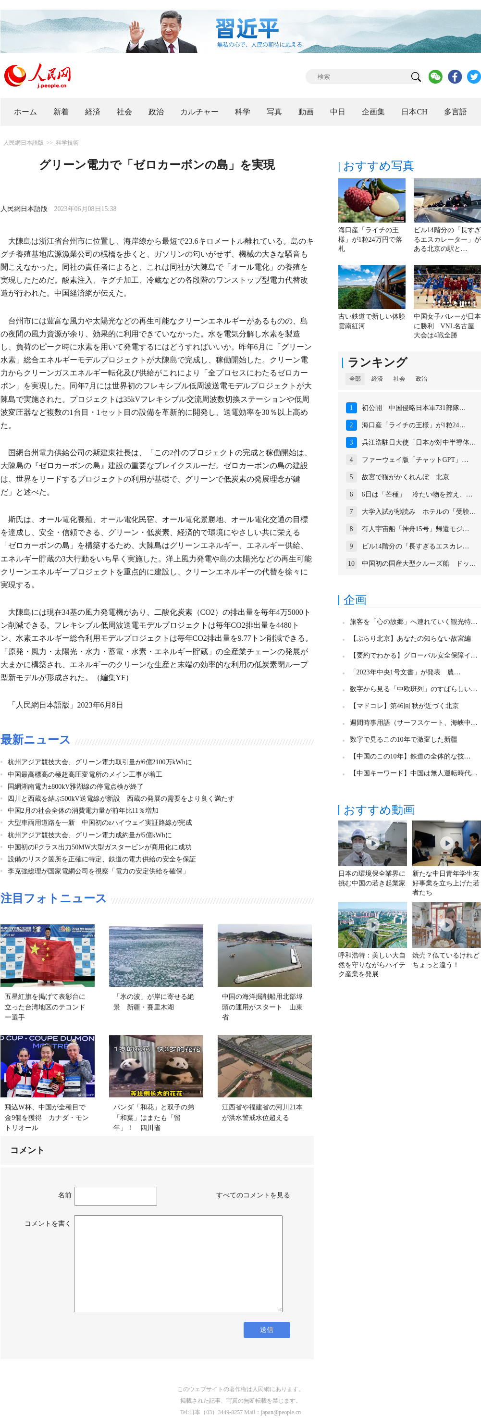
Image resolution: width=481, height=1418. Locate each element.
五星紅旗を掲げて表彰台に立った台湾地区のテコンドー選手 (45, 1007)
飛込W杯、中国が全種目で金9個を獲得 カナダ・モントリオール (47, 1118)
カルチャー (199, 112)
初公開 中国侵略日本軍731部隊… (414, 407)
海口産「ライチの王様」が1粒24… (414, 425)
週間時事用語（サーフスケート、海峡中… (414, 722)
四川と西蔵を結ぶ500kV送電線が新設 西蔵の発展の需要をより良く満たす (121, 798)
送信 (266, 1329)
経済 (92, 112)
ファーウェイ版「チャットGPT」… (415, 459)
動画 (306, 112)
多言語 (455, 112)
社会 (124, 112)
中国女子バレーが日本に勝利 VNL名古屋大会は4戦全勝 (447, 326)
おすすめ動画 (379, 810)
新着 (61, 112)
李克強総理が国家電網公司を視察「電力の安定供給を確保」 (98, 871)
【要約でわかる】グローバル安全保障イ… (414, 655)
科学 (242, 112)
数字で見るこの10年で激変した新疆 (403, 739)
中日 (337, 112)
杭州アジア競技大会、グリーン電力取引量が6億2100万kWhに (100, 762)
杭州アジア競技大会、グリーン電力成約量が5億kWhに (90, 835)
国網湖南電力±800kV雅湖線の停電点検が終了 (76, 786)
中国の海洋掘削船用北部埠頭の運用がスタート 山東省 (262, 1007)
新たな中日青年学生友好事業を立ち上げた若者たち (446, 883)
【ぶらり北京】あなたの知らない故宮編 (410, 638)
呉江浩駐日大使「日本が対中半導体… (419, 442)
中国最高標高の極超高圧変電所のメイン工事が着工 (85, 774)
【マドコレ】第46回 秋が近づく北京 (404, 705)
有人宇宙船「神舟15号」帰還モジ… (415, 529)
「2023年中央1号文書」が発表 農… (405, 672)
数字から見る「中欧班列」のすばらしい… (414, 689)
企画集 (373, 112)
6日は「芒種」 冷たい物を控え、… (417, 494)
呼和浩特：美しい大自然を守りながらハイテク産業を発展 (372, 965)
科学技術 (67, 142)
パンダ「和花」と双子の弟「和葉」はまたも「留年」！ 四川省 (153, 1118)
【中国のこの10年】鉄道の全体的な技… (410, 756)
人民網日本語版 (23, 142)
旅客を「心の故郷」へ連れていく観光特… (414, 621)
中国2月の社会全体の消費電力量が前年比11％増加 (83, 810)
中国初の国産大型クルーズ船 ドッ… (419, 563)
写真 (274, 112)
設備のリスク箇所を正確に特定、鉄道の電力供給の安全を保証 (102, 859)
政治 (156, 112)
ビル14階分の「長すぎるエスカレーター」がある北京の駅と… (447, 239)
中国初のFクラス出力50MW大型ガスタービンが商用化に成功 (100, 847)
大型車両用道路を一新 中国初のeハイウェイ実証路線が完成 (100, 822)
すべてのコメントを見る (253, 1195)
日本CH (414, 112)
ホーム (25, 112)
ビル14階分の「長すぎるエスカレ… (415, 546)
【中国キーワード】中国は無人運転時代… (414, 773)
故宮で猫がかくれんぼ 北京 (405, 477)
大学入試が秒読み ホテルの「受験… (419, 511)
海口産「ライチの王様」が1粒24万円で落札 (370, 239)
